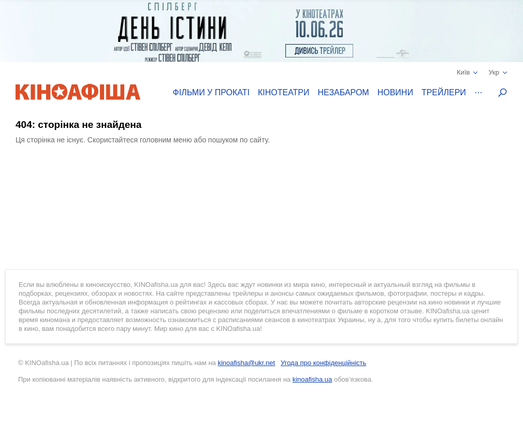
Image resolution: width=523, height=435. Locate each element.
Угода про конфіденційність (323, 363)
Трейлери (444, 92)
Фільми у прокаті (211, 92)
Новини (395, 92)
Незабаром (343, 92)
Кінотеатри (284, 92)
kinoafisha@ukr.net (246, 363)
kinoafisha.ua (312, 379)
